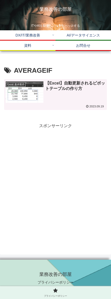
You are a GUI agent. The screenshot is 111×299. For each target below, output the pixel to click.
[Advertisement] (55, 185)
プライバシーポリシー (55, 282)
